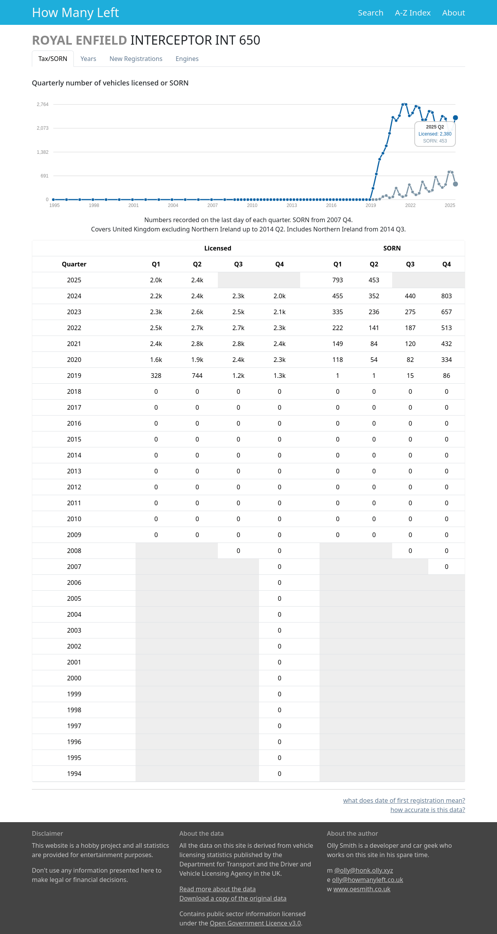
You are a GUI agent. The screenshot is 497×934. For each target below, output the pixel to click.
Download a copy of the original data (233, 898)
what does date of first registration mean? (404, 800)
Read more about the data (217, 889)
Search (371, 12)
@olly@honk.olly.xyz (363, 870)
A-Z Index (413, 12)
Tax (52, 58)
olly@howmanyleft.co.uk (367, 879)
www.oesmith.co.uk (362, 889)
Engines (187, 58)
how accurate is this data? (427, 809)
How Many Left (75, 12)
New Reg (135, 58)
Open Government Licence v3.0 (255, 923)
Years (88, 58)
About (453, 12)
